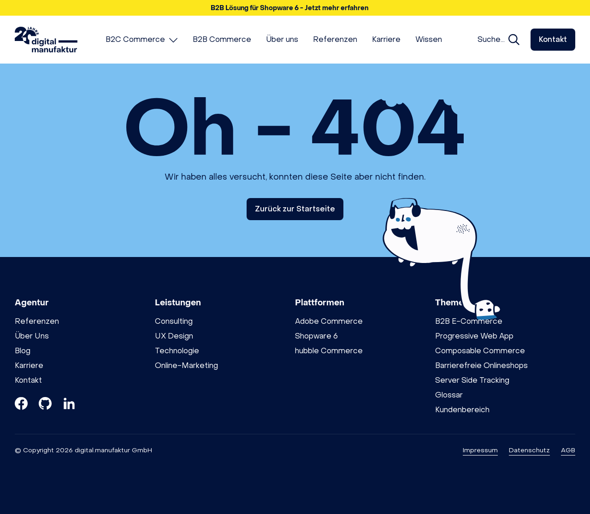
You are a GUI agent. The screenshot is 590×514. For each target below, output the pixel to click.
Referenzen (37, 321)
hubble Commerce (329, 351)
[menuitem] (142, 39)
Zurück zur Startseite (295, 209)
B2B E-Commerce (468, 321)
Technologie (177, 351)
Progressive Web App (474, 336)
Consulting (174, 321)
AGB (568, 450)
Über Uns (32, 336)
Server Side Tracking (472, 380)
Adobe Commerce (329, 321)
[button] (295, 8)
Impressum (480, 450)
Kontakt (553, 39)
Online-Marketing (186, 365)
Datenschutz (529, 450)
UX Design (174, 336)
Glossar (449, 395)
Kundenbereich (462, 410)
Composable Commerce (480, 351)
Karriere (29, 365)
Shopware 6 (316, 336)
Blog (22, 351)
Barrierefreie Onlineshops (481, 365)
